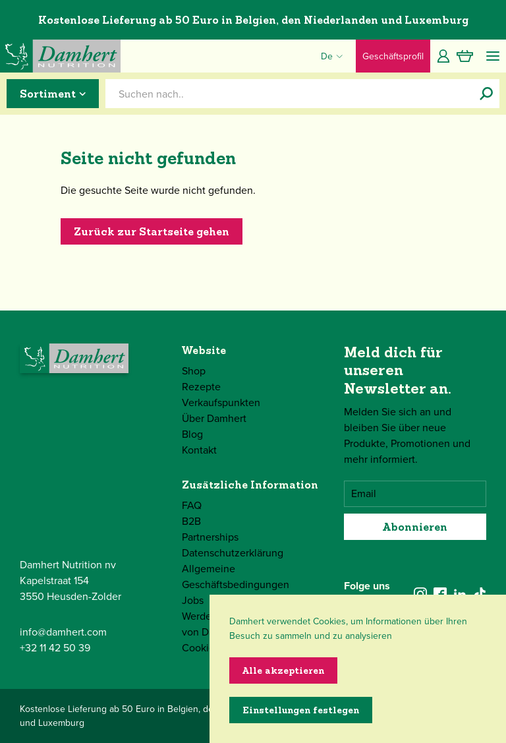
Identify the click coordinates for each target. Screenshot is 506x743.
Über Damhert (214, 418)
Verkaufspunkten (221, 402)
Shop (194, 370)
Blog (192, 434)
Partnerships (210, 537)
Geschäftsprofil (393, 56)
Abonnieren (415, 527)
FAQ (192, 505)
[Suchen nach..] (486, 93)
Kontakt (199, 450)
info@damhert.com (63, 631)
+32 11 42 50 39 (55, 647)
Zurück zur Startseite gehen (151, 231)
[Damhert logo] (60, 56)
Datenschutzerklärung (232, 552)
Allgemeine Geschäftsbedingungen (235, 576)
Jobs (193, 600)
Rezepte (201, 386)
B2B (191, 521)
